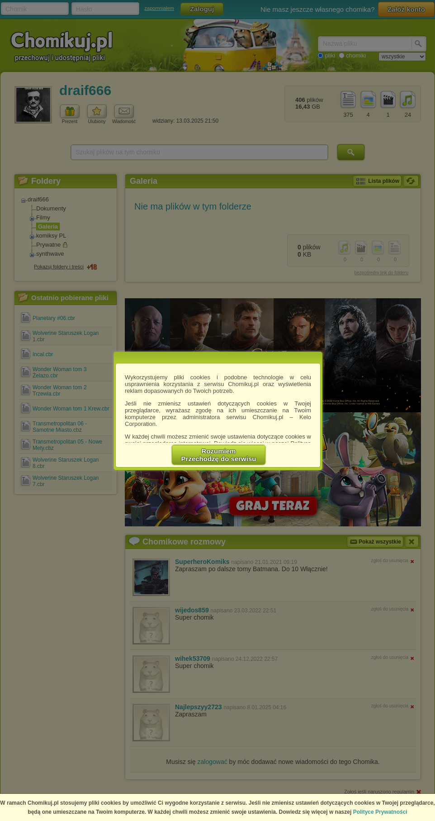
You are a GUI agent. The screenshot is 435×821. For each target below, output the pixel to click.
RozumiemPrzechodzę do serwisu (218, 455)
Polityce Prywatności (380, 812)
